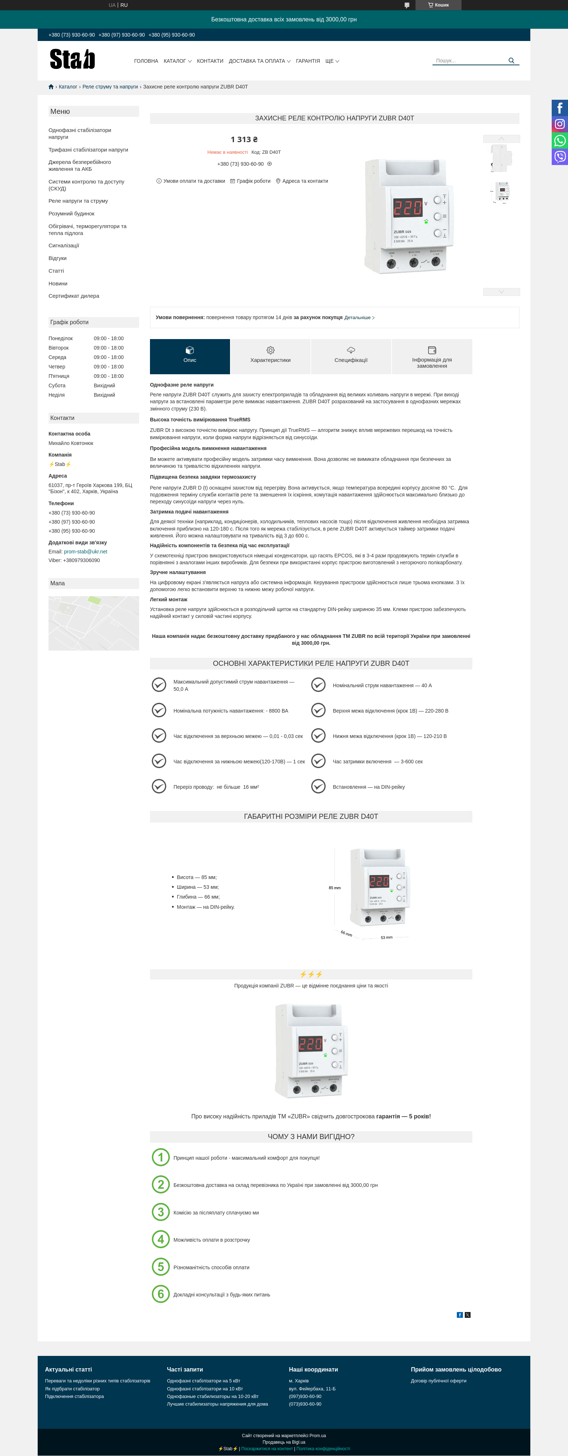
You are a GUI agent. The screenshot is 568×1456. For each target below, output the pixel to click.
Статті (56, 271)
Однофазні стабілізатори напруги (80, 133)
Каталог (175, 61)
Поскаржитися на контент (267, 1449)
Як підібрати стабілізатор (72, 1389)
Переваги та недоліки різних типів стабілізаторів (97, 1381)
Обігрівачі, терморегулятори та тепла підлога (87, 229)
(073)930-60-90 (305, 1404)
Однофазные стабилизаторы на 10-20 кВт (213, 1396)
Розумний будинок (72, 213)
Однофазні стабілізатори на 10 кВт (205, 1389)
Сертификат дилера (74, 296)
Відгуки (58, 258)
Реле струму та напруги (110, 86)
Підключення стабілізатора (74, 1396)
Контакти (210, 61)
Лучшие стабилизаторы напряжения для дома (217, 1404)
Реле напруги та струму (78, 201)
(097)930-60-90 (305, 1396)
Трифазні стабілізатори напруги (88, 150)
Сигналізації (64, 245)
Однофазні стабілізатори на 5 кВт (203, 1381)
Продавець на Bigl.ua (284, 1442)
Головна (146, 61)
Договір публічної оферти (438, 1381)
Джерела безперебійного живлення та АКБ (80, 165)
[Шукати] (511, 60)
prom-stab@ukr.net (85, 551)
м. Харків (299, 1381)
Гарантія (308, 61)
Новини (58, 283)
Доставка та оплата (257, 61)
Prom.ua (318, 1436)
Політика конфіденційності (323, 1449)
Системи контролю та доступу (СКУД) (86, 184)
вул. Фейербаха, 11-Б (312, 1389)
